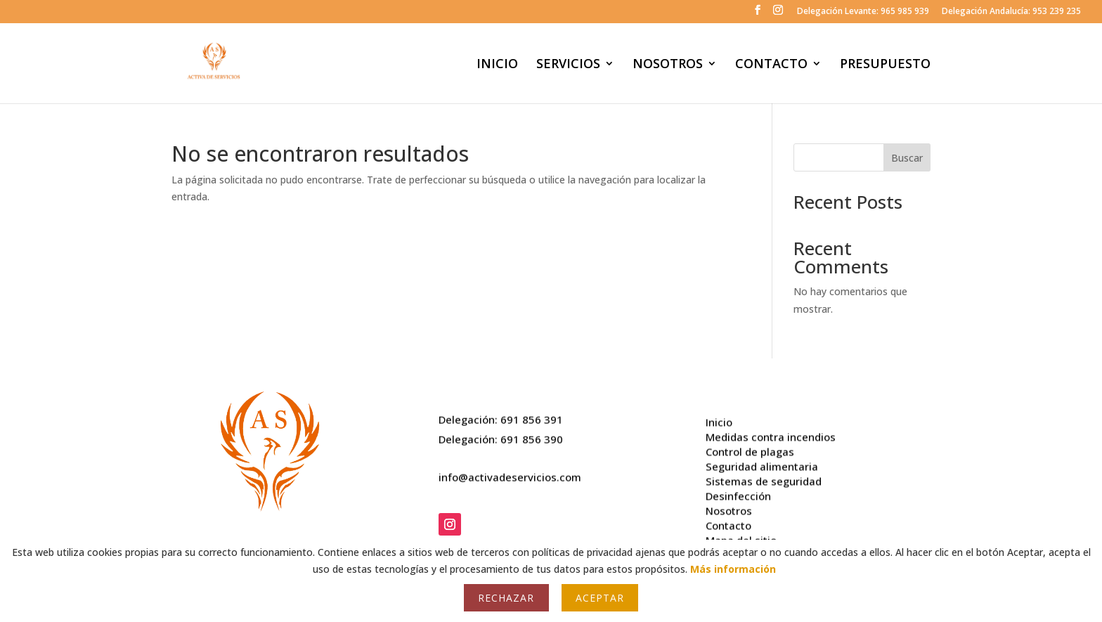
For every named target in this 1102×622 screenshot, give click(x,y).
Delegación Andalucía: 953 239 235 (1011, 12)
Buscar (907, 157)
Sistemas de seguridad (764, 476)
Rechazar (506, 597)
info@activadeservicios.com (510, 474)
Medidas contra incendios (771, 432)
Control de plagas (750, 446)
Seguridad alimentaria (762, 461)
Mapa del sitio (741, 535)
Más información (733, 569)
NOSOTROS (668, 65)
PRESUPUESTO (885, 65)
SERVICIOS (568, 65)
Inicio (719, 417)
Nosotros (729, 505)
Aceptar (600, 597)
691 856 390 (531, 436)
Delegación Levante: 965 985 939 (863, 12)
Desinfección (738, 491)
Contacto (728, 520)
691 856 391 (531, 416)
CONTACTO (771, 65)
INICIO (497, 65)
